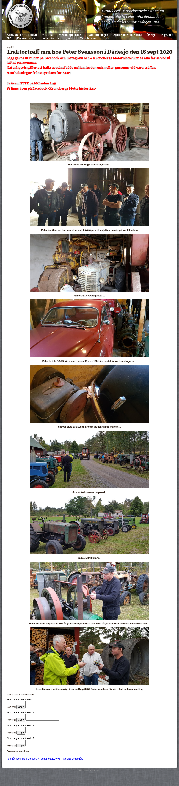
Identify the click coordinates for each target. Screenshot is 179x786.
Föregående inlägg (17, 763)
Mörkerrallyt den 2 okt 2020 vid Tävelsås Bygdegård (55, 763)
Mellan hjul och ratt (71, 34)
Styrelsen (70, 38)
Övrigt (151, 34)
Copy (21, 708)
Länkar (32, 34)
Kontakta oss (15, 34)
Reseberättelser (49, 38)
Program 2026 (26, 38)
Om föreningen (98, 34)
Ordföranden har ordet (127, 34)
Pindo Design (95, 775)
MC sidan (48, 34)
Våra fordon (88, 38)
